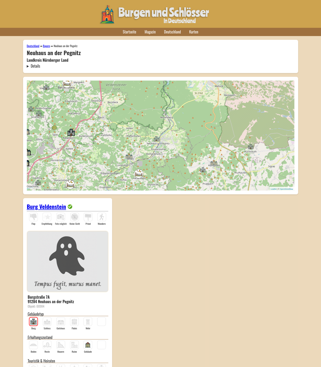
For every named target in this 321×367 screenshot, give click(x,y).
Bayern (46, 46)
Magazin (150, 32)
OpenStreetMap (286, 189)
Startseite (129, 32)
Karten (193, 32)
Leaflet (273, 189)
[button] (156, 138)
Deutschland (172, 32)
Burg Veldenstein (46, 206)
